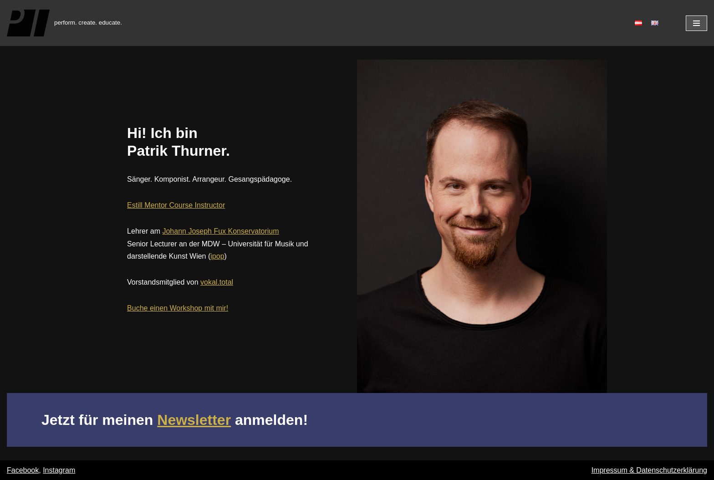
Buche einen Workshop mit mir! (177, 308)
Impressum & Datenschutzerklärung (649, 470)
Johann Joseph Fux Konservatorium (220, 231)
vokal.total (216, 282)
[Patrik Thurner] (64, 23)
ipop (217, 256)
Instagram (59, 470)
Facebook (23, 470)
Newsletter (194, 420)
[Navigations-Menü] (696, 23)
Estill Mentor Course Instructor (176, 205)
